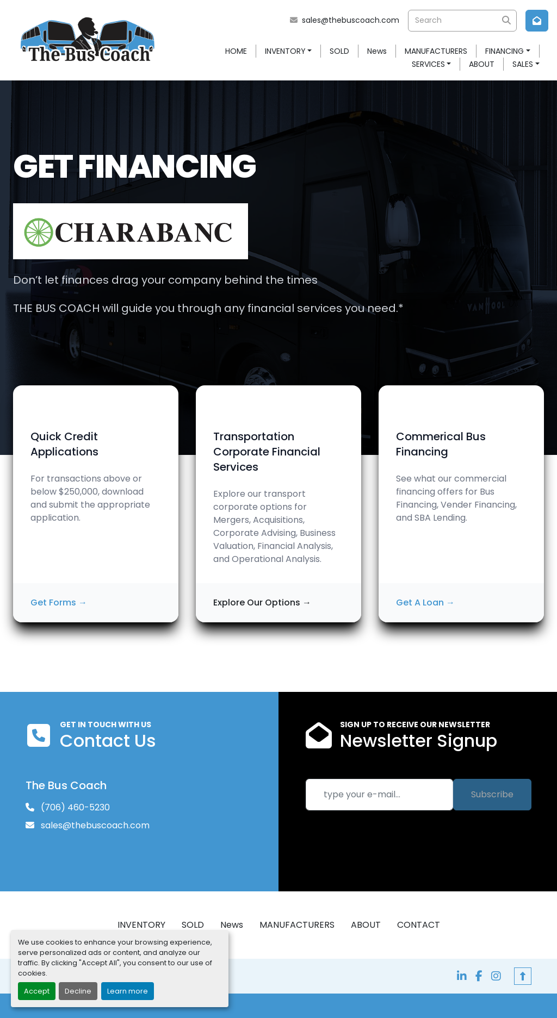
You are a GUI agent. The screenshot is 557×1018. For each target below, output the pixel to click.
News (377, 51)
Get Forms (58, 602)
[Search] (462, 21)
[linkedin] (462, 976)
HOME (236, 51)
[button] (288, 51)
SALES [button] (522, 64)
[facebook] (478, 976)
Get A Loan (425, 602)
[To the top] (522, 976)
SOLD (339, 51)
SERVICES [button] (428, 64)
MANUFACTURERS (436, 51)
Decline (78, 991)
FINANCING (504, 51)
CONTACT (418, 925)
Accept (36, 991)
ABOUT (481, 64)
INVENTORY (285, 51)
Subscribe (492, 794)
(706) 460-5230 (74, 807)
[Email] (379, 794)
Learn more (127, 991)
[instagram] (496, 976)
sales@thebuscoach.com (350, 20)
